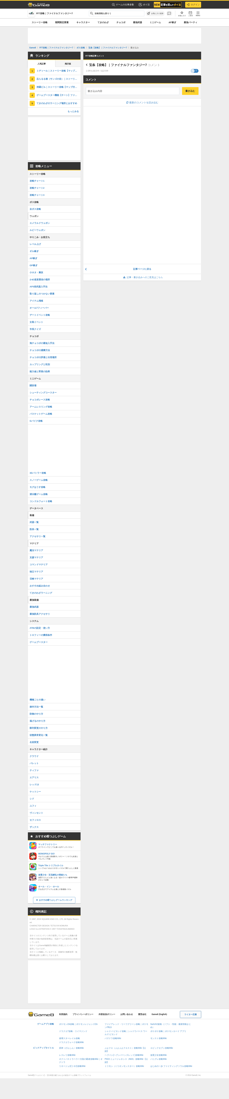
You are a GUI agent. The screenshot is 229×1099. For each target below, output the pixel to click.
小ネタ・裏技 (36, 272)
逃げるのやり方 (37, 721)
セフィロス (35, 820)
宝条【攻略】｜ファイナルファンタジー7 (118, 65)
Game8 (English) (159, 1014)
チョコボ (120, 22)
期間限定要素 (62, 22)
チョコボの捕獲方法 (40, 350)
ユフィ (33, 806)
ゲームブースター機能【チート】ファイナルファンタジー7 (59, 95)
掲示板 (68, 64)
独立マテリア (36, 571)
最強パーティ (190, 22)
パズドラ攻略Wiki (113, 1038)
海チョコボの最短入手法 (42, 343)
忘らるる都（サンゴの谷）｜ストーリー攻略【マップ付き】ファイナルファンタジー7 (59, 79)
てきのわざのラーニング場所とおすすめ (57, 103)
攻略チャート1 (37, 181)
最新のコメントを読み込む (142, 102)
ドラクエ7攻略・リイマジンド (73, 1031)
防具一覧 (34, 529)
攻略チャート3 (37, 195)
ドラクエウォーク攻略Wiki (71, 1042)
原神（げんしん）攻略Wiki (71, 1048)
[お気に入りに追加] (155, 13)
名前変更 (34, 742)
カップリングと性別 (40, 364)
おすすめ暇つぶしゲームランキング (55, 900)
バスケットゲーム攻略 (41, 414)
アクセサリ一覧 (37, 536)
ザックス (34, 827)
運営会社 (142, 1014)
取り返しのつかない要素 (42, 293)
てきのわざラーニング (41, 593)
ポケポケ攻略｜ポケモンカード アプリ (168, 1031)
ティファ (34, 770)
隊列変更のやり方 (39, 728)
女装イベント (36, 322)
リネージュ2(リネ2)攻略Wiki (72, 1066)
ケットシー (35, 791)
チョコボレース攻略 (40, 399)
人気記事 (41, 64)
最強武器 (137, 22)
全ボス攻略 (35, 209)
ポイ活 (144, 5)
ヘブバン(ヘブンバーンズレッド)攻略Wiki (124, 1055)
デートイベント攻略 (40, 315)
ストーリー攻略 (39, 22)
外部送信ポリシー (107, 1014)
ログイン (193, 4)
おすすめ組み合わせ (40, 585)
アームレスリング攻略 (41, 406)
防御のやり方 (36, 714)
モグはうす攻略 (37, 487)
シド (32, 798)
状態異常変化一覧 (39, 735)
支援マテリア (36, 557)
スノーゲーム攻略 (39, 480)
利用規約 (63, 1014)
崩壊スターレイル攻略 (69, 1038)
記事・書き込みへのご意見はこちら (142, 277)
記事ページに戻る (142, 269)
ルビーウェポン (37, 230)
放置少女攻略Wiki (158, 1055)
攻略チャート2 (37, 188)
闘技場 (33, 385)
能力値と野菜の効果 (40, 371)
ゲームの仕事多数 (123, 4)
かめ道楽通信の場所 (40, 279)
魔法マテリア (36, 550)
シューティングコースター (43, 392)
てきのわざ (103, 22)
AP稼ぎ (172, 22)
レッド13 (34, 784)
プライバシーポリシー (83, 1014)
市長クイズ (35, 329)
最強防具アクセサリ (40, 614)
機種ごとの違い (37, 699)
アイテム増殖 (36, 301)
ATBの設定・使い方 (40, 628)
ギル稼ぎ (34, 251)
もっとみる (73, 111)
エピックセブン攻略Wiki (161, 1048)
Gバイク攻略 (36, 421)
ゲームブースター (39, 642)
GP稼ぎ (33, 265)
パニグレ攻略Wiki (158, 1059)
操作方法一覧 (36, 706)
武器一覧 (34, 522)
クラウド (34, 756)
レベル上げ (35, 244)
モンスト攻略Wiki (158, 1038)
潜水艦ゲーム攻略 (39, 494)
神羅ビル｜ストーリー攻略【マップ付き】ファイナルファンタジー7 (59, 87)
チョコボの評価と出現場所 (43, 357)
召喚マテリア (36, 578)
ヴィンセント (36, 813)
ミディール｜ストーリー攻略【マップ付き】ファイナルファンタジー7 (59, 70)
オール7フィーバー (39, 308)
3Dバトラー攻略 (38, 473)
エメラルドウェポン (40, 223)
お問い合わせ (126, 1014)
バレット (34, 763)
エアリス (34, 777)
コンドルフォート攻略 (41, 501)
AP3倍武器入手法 (38, 286)
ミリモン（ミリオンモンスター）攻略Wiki (124, 1066)
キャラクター (83, 22)
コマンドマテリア (39, 564)
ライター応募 (190, 1014)
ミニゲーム (155, 22)
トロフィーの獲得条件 (41, 635)
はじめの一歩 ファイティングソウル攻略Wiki (171, 1066)
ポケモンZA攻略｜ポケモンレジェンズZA (78, 1024)
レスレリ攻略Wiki (67, 1055)
